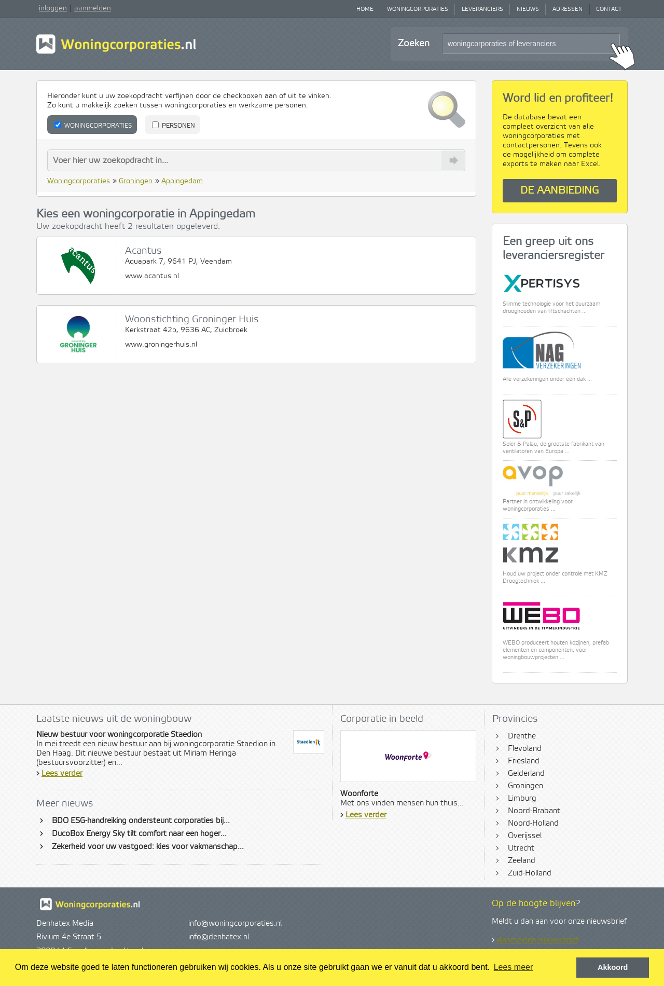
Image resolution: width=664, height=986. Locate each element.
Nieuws (528, 9)
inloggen (53, 8)
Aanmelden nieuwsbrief (537, 940)
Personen (173, 125)
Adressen (567, 9)
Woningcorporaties (417, 9)
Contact (608, 9)
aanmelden (92, 8)
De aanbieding (559, 190)
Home (365, 9)
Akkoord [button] (613, 967)
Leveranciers (482, 9)
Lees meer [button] (513, 967)
